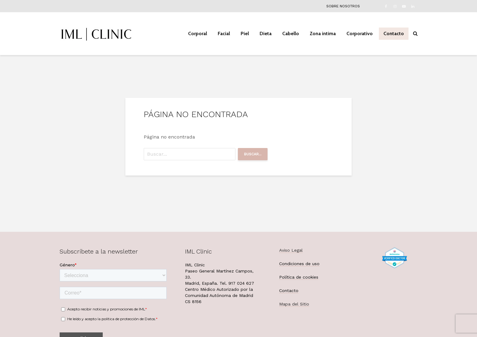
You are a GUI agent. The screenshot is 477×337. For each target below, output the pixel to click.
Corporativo (359, 33)
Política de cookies (298, 277)
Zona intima (323, 33)
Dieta (266, 33)
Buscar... (252, 154)
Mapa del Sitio (294, 304)
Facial (224, 33)
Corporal (197, 33)
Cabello (290, 33)
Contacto (393, 33)
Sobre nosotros (343, 6)
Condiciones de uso (299, 263)
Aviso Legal (291, 250)
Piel (245, 33)
